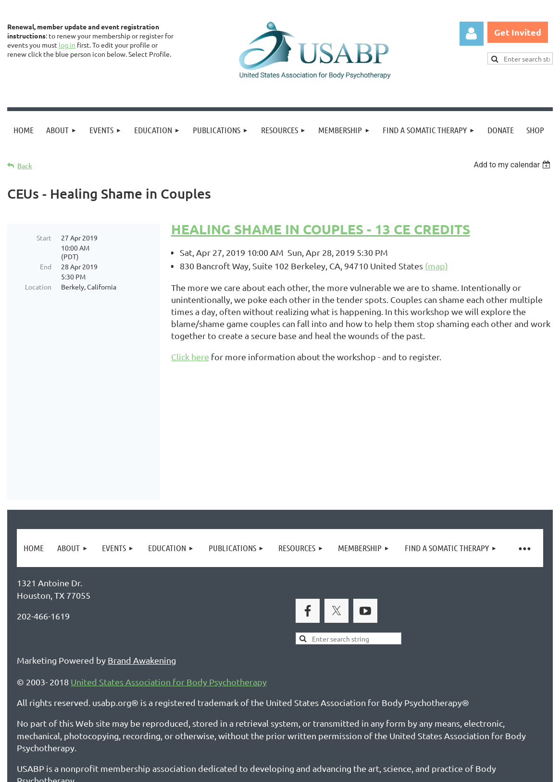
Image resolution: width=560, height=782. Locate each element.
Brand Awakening (142, 586)
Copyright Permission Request (201, 728)
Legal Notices (106, 728)
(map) (436, 266)
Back (24, 165)
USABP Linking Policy (311, 728)
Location (38, 286)
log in (67, 44)
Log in (472, 34)
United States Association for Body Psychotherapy (169, 608)
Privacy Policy (43, 728)
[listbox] (513, 165)
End (45, 266)
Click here (190, 357)
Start (44, 237)
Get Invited (517, 32)
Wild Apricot (438, 770)
